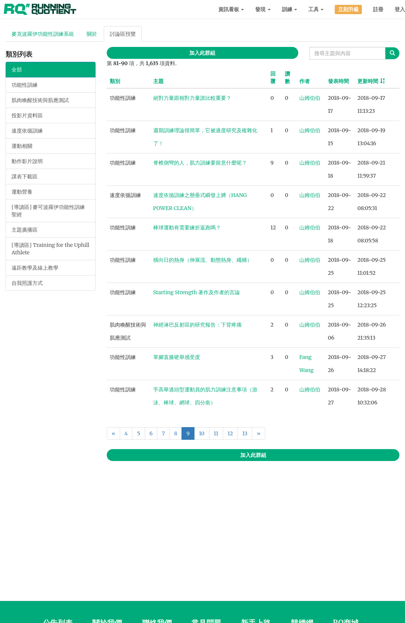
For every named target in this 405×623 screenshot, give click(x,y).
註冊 (378, 9)
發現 (262, 9)
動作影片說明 (27, 161)
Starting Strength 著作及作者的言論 (196, 292)
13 (244, 433)
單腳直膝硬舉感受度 (176, 357)
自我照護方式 (27, 283)
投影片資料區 (27, 115)
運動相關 (22, 146)
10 (202, 433)
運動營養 (22, 191)
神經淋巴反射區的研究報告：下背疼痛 (197, 324)
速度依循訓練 (27, 130)
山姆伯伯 (309, 98)
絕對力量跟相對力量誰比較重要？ (192, 98)
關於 (92, 34)
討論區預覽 (123, 34)
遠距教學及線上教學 (35, 267)
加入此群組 (202, 53)
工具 (316, 9)
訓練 (289, 9)
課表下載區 (25, 176)
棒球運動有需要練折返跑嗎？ (187, 227)
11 (216, 433)
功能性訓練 (25, 85)
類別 (115, 81)
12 (230, 433)
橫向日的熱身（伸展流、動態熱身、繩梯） (202, 260)
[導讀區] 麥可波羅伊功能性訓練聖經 (48, 211)
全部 (17, 69)
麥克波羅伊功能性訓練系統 (43, 34)
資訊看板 (231, 9)
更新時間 (367, 81)
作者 (304, 81)
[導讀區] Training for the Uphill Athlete (50, 249)
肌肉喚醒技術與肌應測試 (40, 100)
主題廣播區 (25, 229)
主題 (158, 81)
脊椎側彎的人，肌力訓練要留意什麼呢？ (200, 162)
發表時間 (338, 81)
